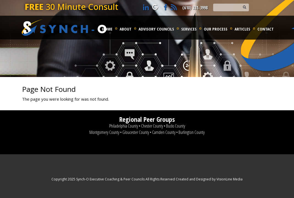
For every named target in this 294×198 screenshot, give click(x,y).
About (125, 29)
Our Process (215, 29)
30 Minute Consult (71, 6)
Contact (265, 29)
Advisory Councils (156, 29)
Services (189, 29)
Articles (242, 29)
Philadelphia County (123, 126)
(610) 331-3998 (195, 8)
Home (107, 29)
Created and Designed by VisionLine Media (209, 179)
